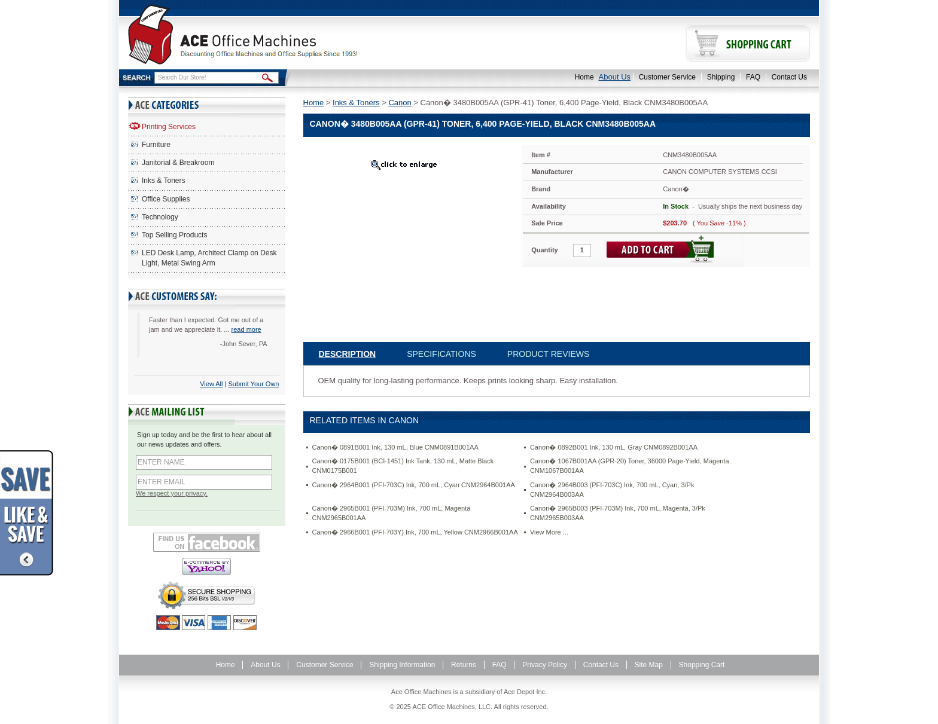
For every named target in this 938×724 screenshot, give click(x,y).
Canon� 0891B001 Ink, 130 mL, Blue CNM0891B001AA (395, 447)
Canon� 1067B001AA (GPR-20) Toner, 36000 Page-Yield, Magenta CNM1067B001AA (629, 465)
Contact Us (789, 77)
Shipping (721, 77)
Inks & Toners (163, 180)
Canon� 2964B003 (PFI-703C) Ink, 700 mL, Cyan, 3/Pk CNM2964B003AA (612, 489)
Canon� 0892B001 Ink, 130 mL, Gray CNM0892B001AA (614, 447)
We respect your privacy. (172, 493)
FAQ (753, 77)
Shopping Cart (702, 665)
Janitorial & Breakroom (178, 162)
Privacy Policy (544, 665)
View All (211, 383)
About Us (615, 76)
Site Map (649, 665)
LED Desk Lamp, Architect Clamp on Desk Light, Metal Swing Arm (209, 258)
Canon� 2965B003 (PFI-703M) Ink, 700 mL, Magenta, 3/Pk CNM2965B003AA (617, 513)
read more (246, 329)
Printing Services (169, 127)
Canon (399, 102)
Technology (160, 217)
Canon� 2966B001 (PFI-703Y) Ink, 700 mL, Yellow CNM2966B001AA (415, 532)
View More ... (549, 532)
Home (584, 77)
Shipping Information (402, 665)
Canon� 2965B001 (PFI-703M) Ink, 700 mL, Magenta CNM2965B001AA (391, 513)
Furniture (156, 144)
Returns (463, 665)
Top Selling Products (174, 235)
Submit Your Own (254, 383)
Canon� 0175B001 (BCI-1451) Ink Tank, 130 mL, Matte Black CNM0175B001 (403, 465)
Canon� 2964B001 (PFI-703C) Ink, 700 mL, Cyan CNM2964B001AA (413, 484)
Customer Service (667, 77)
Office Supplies (166, 199)
